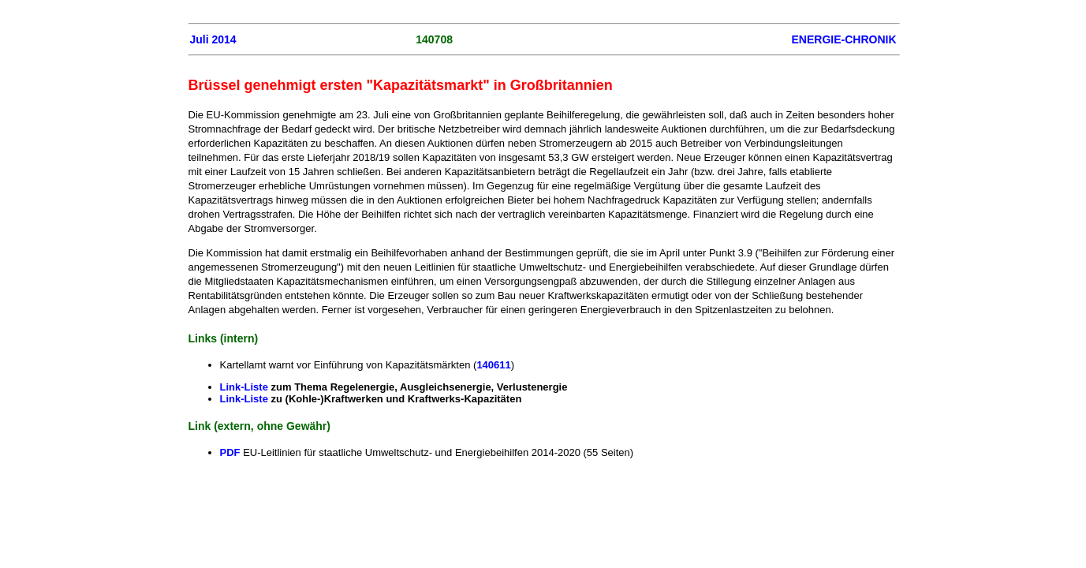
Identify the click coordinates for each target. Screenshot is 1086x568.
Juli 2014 (213, 39)
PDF (232, 452)
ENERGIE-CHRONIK (843, 39)
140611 (493, 365)
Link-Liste (245, 387)
